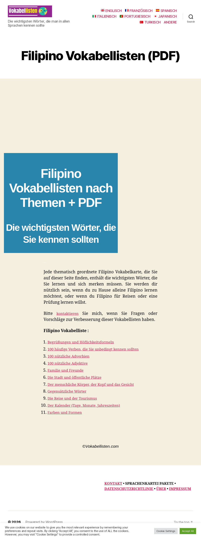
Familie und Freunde (68, 376)
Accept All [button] (188, 531)
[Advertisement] (100, 129)
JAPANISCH (124, 25)
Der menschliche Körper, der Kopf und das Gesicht (96, 390)
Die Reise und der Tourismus (75, 404)
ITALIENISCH (131, 19)
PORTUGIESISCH (161, 19)
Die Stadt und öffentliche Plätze (78, 383)
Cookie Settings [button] (165, 531)
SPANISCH (166, 14)
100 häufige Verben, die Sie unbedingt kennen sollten (99, 355)
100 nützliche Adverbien (71, 362)
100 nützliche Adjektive (70, 369)
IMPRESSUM (180, 495)
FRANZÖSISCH (139, 14)
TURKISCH (150, 25)
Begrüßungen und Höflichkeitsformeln (85, 348)
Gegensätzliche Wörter (70, 397)
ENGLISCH (111, 14)
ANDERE (170, 25)
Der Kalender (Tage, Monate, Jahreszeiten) (89, 411)
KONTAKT (113, 489)
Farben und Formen (67, 418)
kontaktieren (68, 319)
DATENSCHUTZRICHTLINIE (128, 495)
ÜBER (161, 495)
